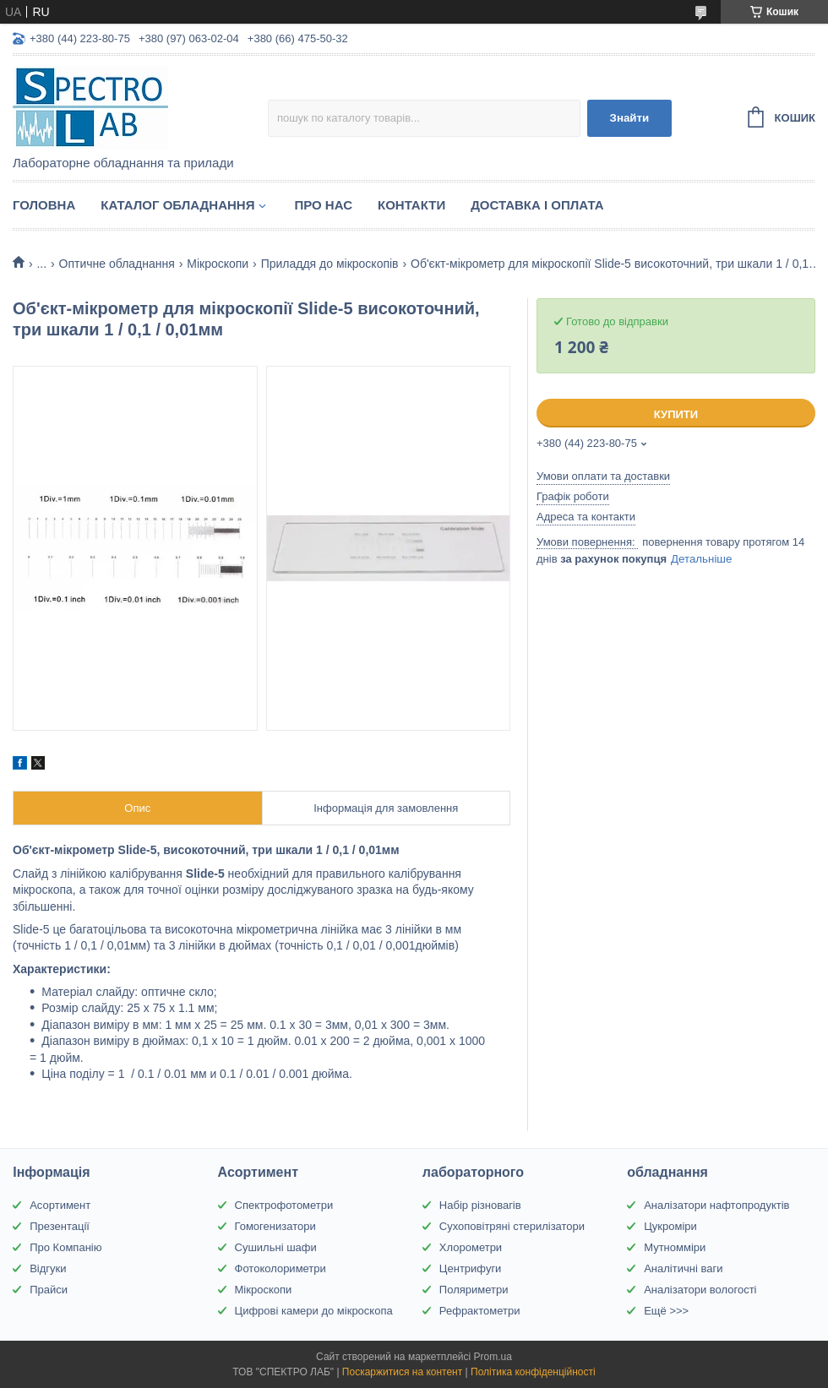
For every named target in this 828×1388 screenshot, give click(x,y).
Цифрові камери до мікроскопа (314, 1310)
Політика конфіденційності (533, 1372)
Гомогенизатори (275, 1226)
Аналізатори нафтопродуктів (716, 1205)
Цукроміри (670, 1226)
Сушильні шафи (276, 1247)
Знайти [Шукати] (630, 118)
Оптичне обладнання (117, 263)
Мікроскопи (217, 263)
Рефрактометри (479, 1310)
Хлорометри (470, 1247)
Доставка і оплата (537, 205)
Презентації (60, 1226)
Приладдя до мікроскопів (330, 263)
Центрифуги (470, 1268)
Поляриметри (474, 1289)
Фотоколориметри (280, 1268)
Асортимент (60, 1205)
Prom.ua (493, 1357)
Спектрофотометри (284, 1205)
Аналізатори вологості (700, 1289)
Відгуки (48, 1268)
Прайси (49, 1289)
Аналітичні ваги (683, 1268)
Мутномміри (674, 1247)
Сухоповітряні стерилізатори (512, 1226)
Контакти (411, 205)
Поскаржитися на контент (402, 1372)
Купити (676, 414)
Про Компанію (65, 1247)
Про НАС (323, 205)
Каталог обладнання (177, 205)
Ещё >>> (666, 1310)
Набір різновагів (480, 1205)
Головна (44, 205)
